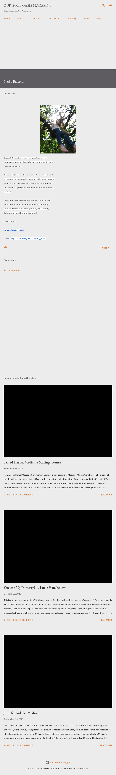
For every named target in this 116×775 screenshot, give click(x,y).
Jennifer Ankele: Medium (22, 712)
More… (100, 18)
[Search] (103, 5)
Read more (106, 494)
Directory (71, 18)
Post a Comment (12, 270)
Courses (35, 18)
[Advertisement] (58, 48)
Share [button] (105, 248)
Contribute (53, 18)
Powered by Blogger (58, 762)
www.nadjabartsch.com (14, 230)
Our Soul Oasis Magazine (28, 5)
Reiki (86, 18)
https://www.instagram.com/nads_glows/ (28, 238)
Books (20, 18)
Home (7, 18)
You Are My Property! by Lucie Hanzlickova (35, 587)
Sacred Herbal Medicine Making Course (32, 462)
